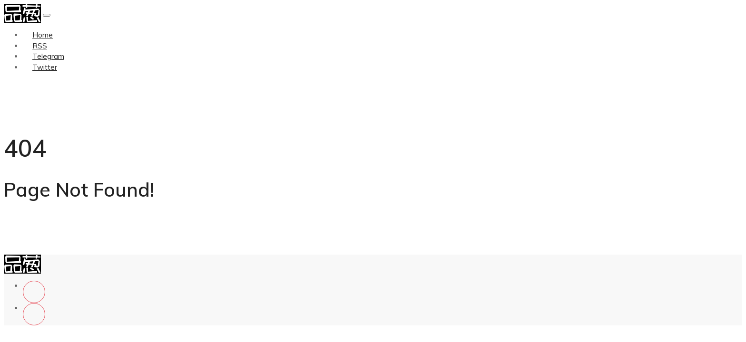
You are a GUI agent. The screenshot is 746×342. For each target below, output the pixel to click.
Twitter (44, 67)
